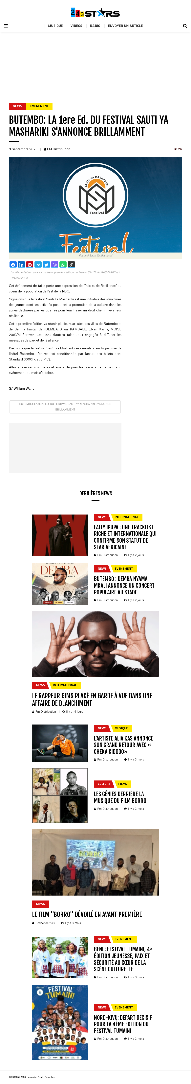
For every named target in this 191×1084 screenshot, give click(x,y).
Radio (95, 26)
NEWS (17, 106)
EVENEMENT (39, 106)
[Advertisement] (95, 62)
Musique (55, 26)
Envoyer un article (125, 26)
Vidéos (76, 26)
